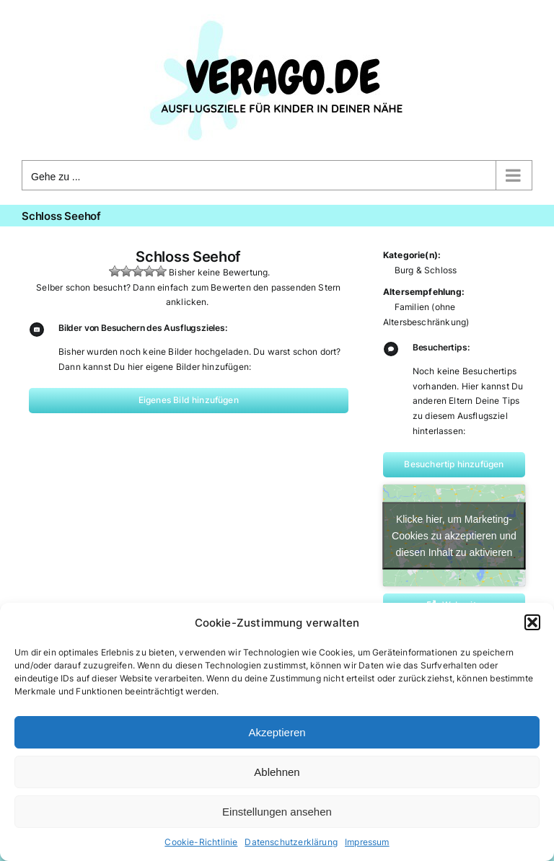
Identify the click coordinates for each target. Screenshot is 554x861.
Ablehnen (276, 772)
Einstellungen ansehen (277, 811)
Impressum (367, 841)
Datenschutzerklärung (291, 841)
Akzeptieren (276, 732)
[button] (532, 622)
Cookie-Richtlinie (200, 841)
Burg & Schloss (426, 270)
